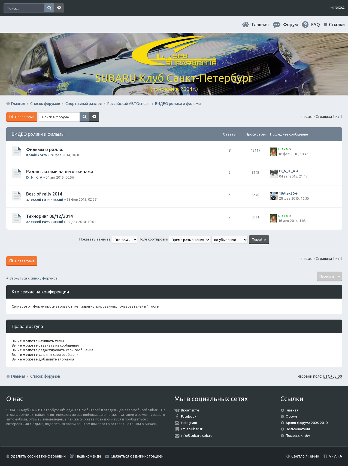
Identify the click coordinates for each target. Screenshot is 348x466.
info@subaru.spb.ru (196, 435)
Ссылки (337, 24)
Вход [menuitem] (340, 7)
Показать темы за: (108, 239)
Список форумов (45, 376)
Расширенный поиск (59, 8)
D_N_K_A (34, 177)
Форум (291, 416)
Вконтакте (190, 410)
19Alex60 (286, 193)
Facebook (188, 416)
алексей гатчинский (44, 199)
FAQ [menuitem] (315, 24)
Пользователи (298, 429)
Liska (283, 149)
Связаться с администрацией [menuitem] (137, 456)
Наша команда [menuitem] (88, 456)
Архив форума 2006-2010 (307, 423)
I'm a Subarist (191, 429)
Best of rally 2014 (44, 193)
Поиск (49, 8)
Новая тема (24, 117)
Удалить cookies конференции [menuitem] (38, 456)
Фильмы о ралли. (44, 149)
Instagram (189, 423)
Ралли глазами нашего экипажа (59, 171)
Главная (260, 24)
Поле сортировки (174, 239)
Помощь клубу (298, 435)
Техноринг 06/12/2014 (49, 216)
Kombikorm (36, 155)
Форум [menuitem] (290, 24)
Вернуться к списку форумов (34, 278)
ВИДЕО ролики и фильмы (38, 134)
